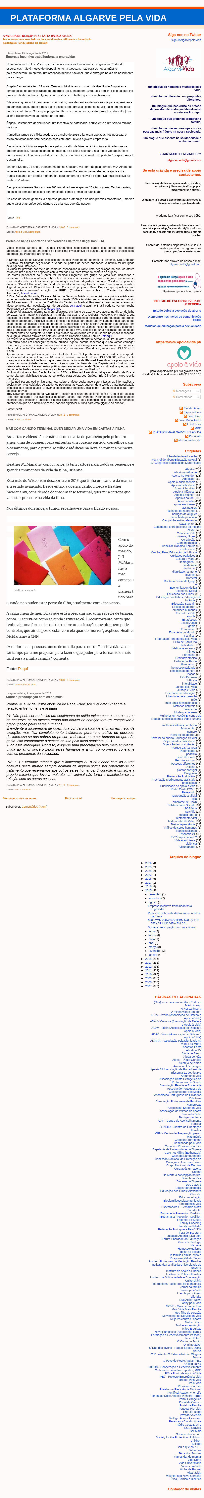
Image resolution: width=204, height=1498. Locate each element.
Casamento (186, 523)
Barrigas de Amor (190, 1117)
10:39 (62, 680)
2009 (148, 978)
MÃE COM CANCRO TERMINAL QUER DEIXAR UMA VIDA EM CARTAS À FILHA (65, 428)
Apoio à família (184, 488)
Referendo (188, 792)
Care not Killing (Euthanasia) (183, 1152)
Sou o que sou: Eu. (189, 1447)
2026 (148, 863)
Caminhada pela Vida (187, 1143)
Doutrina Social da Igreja (179, 581)
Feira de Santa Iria (185, 642)
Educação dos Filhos (180, 594)
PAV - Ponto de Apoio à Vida (183, 1373)
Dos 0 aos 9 (193, 1184)
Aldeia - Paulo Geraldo (186, 1059)
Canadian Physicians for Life (183, 1146)
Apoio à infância (183, 491)
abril (152, 943)
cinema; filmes (186, 536)
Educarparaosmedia (188, 1187)
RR (18, 218)
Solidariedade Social (181, 805)
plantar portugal (187, 770)
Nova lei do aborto (182, 734)
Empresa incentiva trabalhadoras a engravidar (40, 56)
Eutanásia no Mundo (182, 632)
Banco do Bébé (191, 1114)
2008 (148, 982)
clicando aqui (28, 293)
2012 (148, 966)
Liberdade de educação (180, 693)
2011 (148, 970)
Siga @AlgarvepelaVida (186, 40)
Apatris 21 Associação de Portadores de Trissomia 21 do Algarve (175, 1071)
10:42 (62, 227)
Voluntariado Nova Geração (183, 1475)
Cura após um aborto (187, 1168)
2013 (148, 962)
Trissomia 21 (187, 834)
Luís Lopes (194, 424)
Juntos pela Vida (186, 686)
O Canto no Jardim (189, 1341)
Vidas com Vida (191, 1466)
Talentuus (195, 1450)
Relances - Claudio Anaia (185, 1421)
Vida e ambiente (23, 789)
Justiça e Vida (186, 690)
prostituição (189, 782)
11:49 (62, 785)
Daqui (23, 668)
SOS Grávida (192, 1427)
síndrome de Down (185, 802)
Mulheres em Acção (188, 1325)
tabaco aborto (188, 814)
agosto (153, 902)
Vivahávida (194, 1472)
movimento (190, 709)
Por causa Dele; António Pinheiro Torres (175, 1395)
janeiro (153, 954)
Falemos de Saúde (189, 1219)
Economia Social (186, 590)
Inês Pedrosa (188, 677)
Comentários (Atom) (34, 806)
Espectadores (192, 412)
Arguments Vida (191, 1075)
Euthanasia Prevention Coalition (180, 1213)
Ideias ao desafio (190, 1251)
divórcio (190, 574)
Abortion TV (193, 1050)
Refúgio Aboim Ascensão (185, 1418)
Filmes (191, 651)
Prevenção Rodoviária (181, 776)
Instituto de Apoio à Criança (183, 1271)
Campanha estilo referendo (179, 520)
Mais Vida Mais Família (186, 1309)
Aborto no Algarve (185, 472)
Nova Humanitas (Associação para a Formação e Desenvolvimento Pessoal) (176, 1333)
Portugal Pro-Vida (190, 1408)
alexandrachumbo (189, 440)
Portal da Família (190, 1405)
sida (194, 798)
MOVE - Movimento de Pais (183, 1306)
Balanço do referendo (181, 510)
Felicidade (187, 645)
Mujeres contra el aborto (185, 1319)
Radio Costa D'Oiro (183, 789)
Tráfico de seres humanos (180, 827)
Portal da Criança (190, 1402)
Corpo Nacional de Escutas (184, 1165)
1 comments (73, 785)
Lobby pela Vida (191, 1303)
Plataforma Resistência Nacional (180, 1389)
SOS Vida (190, 808)
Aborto (189, 469)
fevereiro (155, 950)
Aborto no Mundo (23, 419)
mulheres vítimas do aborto (179, 725)
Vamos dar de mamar (187, 1456)
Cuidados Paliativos (182, 555)
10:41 (62, 415)
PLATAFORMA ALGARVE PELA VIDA (88, 18)
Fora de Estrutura (190, 1232)
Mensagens (182, 391)
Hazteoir (195, 1245)
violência (191, 843)
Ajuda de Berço (191, 1053)
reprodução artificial (184, 795)
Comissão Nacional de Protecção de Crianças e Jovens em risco (178, 1160)
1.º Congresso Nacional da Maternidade (175, 462)
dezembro (155, 894)
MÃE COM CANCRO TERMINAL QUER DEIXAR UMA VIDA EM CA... (173, 922)
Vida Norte (194, 1459)
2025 (148, 867)
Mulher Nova (193, 1322)
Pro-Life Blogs (192, 1411)
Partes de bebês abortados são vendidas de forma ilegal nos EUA (55, 241)
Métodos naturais (184, 706)
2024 (148, 870)
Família (189, 635)
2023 (148, 874)
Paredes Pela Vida (189, 1379)
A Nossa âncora (191, 1008)
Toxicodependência (183, 824)
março (153, 947)
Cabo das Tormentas (188, 1139)
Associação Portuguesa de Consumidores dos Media (184, 1090)
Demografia (34, 232)
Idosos (191, 674)
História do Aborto (185, 661)
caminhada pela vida (184, 517)
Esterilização (189, 622)
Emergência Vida (190, 1203)
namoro (192, 731)
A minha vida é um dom (186, 1011)
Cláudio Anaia (192, 408)
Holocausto (188, 664)
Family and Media (189, 1226)
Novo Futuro (193, 1338)
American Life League (187, 1066)
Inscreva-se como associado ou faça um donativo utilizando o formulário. (47, 39)
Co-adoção (188, 539)
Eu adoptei (194, 1210)
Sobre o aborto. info (188, 1434)
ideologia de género (182, 670)
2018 (148, 878)
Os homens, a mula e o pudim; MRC (178, 1370)
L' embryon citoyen (189, 1293)
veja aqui (75, 305)
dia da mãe (190, 565)
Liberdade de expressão (181, 696)
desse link (53, 308)
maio (152, 939)
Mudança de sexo (185, 712)
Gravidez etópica (186, 658)
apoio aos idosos (184, 504)
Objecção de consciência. (179, 744)
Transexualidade (186, 830)
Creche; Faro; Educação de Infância (174, 552)
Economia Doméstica (183, 587)
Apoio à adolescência (181, 482)
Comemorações (187, 542)
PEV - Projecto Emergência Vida (180, 1376)
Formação (188, 654)
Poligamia (190, 773)
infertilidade (189, 683)
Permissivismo (184, 760)
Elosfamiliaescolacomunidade (182, 1200)
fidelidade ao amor (183, 648)
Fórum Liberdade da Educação (181, 1239)
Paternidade (187, 750)
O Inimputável (192, 1344)
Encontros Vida (185, 613)
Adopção (188, 478)
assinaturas (189, 507)
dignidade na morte (184, 571)
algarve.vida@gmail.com (185, 264)
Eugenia (190, 626)
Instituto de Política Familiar (183, 1274)
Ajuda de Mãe (192, 1056)
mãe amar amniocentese (181, 702)
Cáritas (196, 1171)
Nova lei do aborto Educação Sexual (174, 738)
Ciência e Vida (186, 533)
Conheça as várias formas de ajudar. (25, 42)
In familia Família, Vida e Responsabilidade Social (185, 1256)
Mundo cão (188, 728)
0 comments (73, 227)
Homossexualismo (189, 1248)
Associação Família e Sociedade (180, 1085)
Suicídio (190, 811)
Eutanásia (187, 629)
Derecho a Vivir (191, 1178)
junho (152, 935)
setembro (155, 898)
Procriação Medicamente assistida (173, 779)
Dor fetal (191, 578)
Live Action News (190, 1299)
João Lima (194, 416)
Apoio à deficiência (183, 485)
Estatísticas (189, 619)
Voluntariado (187, 846)
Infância (192, 680)
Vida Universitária (190, 1463)
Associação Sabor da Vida (184, 1107)
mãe (194, 699)
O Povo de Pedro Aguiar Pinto (182, 1360)
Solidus (196, 1443)
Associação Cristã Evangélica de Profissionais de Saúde (180, 1080)
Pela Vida (195, 1383)
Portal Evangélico (190, 1399)
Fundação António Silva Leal (183, 1235)
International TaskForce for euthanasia (177, 1283)
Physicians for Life (189, 1386)
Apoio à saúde (184, 498)
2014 (148, 958)
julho (152, 931)
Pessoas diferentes (183, 763)
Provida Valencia (190, 1415)
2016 (148, 886)
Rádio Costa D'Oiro (189, 1424)
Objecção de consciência (179, 741)
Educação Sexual (182, 603)
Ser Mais (195, 1431)
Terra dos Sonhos (190, 1453)
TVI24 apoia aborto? (184, 837)
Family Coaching (190, 1223)
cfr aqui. (108, 336)
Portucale (195, 436)
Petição (190, 766)
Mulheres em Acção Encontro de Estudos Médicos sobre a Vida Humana (176, 717)
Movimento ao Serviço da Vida (181, 1315)
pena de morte (186, 757)
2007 (148, 986)
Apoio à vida (20, 232)
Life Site (196, 1296)
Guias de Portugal (189, 1242)
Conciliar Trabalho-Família (178, 546)
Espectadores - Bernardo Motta (181, 1207)
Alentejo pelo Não (189, 1063)
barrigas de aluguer (184, 514)
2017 (148, 882)
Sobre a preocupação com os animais (34, 697)
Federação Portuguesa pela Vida (176, 638)
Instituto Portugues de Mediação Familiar (175, 1261)
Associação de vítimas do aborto (180, 1111)
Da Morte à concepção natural (182, 1175)
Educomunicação (190, 1197)
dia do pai (189, 568)
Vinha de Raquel (190, 1469)
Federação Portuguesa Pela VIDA (179, 1229)
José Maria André (190, 420)
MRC (198, 428)
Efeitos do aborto (183, 606)
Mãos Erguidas (191, 1328)
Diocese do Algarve (189, 1181)
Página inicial (73, 798)
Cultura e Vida (185, 558)
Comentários (182, 397)
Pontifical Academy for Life (184, 1392)
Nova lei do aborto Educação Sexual (174, 459)
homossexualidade (183, 667)
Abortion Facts (192, 1047)
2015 (148, 890)
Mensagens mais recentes (19, 798)
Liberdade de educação (182, 456)
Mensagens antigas (123, 798)
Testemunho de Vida (25, 684)
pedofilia (191, 754)
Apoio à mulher (184, 494)
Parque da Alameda (184, 747)
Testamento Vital (186, 818)
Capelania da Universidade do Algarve (176, 1149)
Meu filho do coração (188, 1312)
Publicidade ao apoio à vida (177, 786)
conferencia (187, 549)
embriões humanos (185, 610)
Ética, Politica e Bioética (186, 1479)
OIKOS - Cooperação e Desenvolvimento (175, 1367)
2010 (148, 974)
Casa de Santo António (186, 1155)
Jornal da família (190, 1287)
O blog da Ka (192, 1363)
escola (191, 616)
